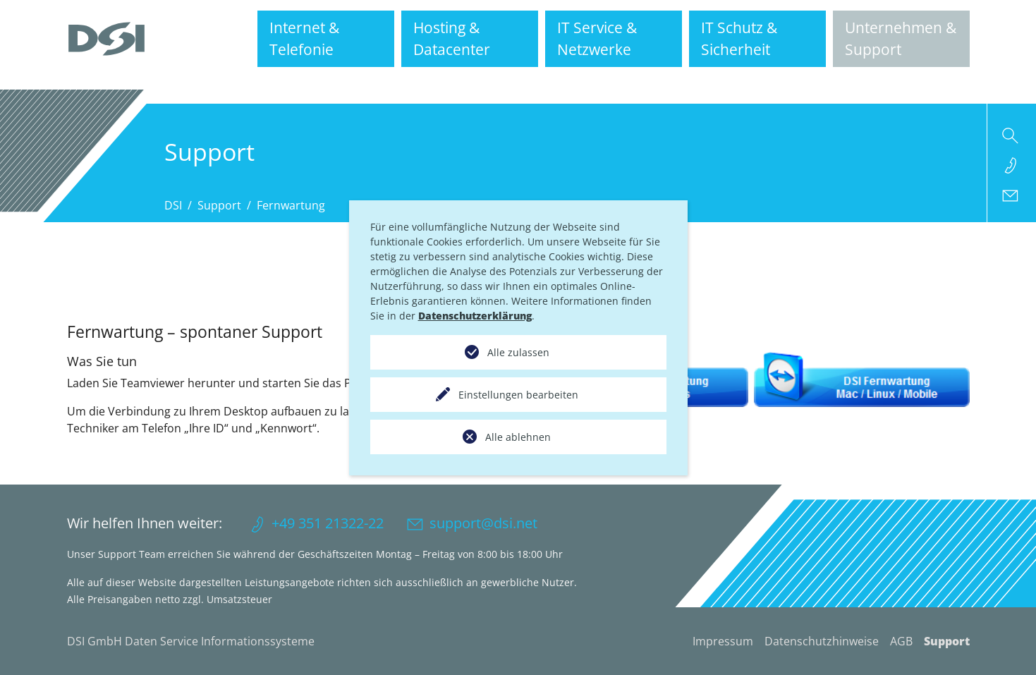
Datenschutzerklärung (475, 315)
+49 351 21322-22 (328, 523)
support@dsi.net (483, 523)
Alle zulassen (518, 352)
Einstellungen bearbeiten (518, 394)
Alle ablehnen (518, 437)
